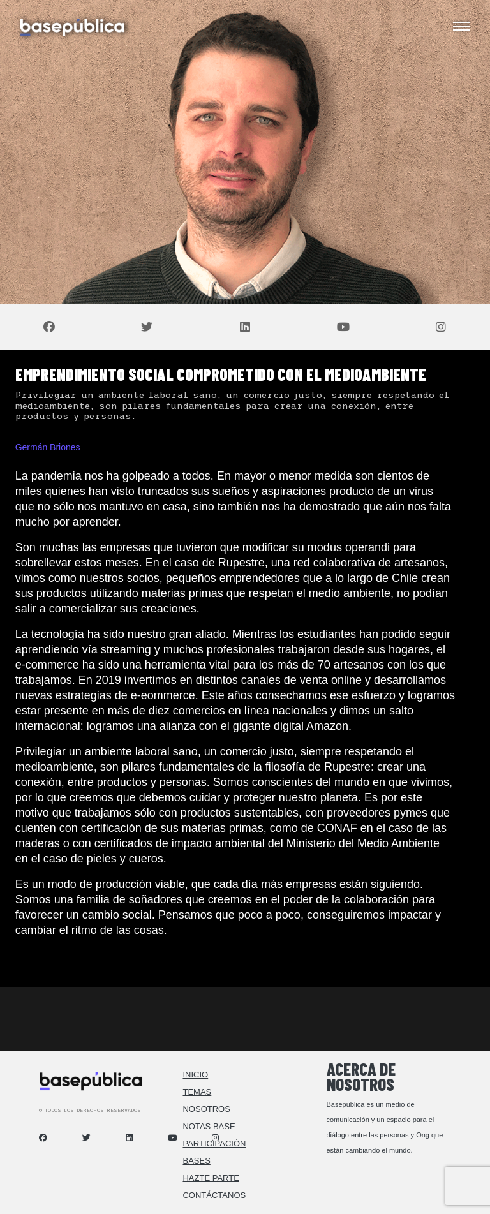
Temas (196, 1091)
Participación (214, 1143)
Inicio (195, 1074)
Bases (196, 1160)
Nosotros (206, 1109)
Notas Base (208, 1126)
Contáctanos (214, 1195)
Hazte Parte (210, 1177)
